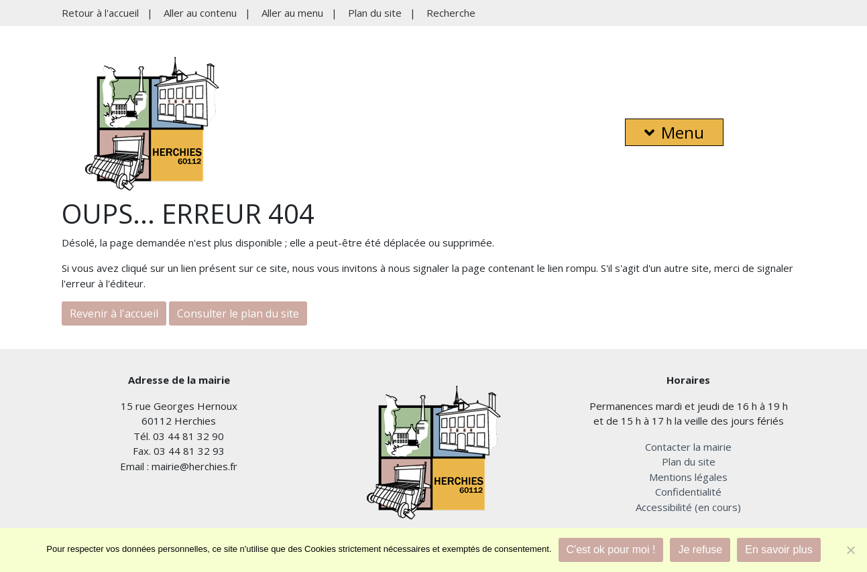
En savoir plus (779, 549)
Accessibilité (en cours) (688, 507)
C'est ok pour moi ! (611, 549)
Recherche (450, 12)
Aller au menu (292, 12)
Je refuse (700, 549)
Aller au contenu (200, 12)
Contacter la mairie (688, 446)
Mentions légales (688, 477)
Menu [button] (674, 132)
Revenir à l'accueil (114, 313)
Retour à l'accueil (100, 12)
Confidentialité (688, 491)
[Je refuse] (850, 550)
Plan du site (375, 12)
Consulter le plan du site (238, 313)
